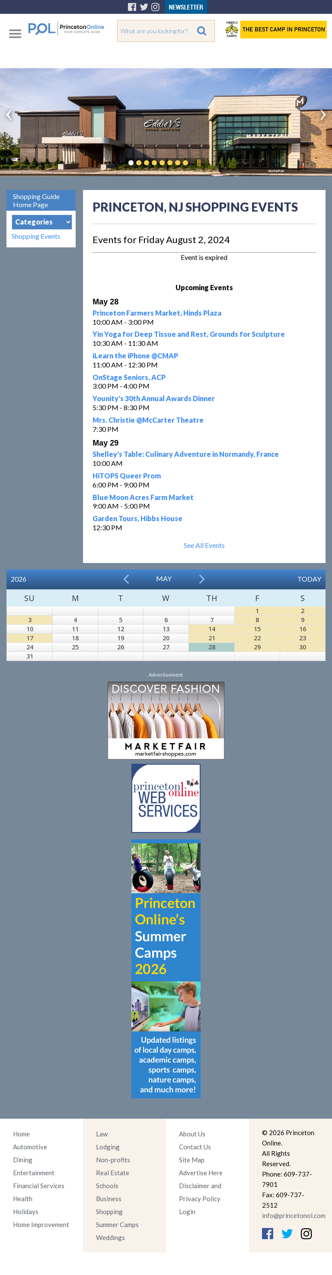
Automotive (30, 1147)
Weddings (110, 1237)
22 (257, 638)
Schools (107, 1186)
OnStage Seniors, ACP (129, 377)
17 (29, 638)
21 (211, 638)
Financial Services (38, 1186)
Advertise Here (201, 1173)
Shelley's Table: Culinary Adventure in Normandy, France (186, 454)
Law (102, 1134)
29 (257, 647)
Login (187, 1211)
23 (302, 638)
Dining (22, 1160)
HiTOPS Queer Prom (127, 475)
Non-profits (113, 1160)
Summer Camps (117, 1224)
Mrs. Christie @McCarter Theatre (148, 420)
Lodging (108, 1147)
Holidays (25, 1211)
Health (22, 1198)
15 (257, 629)
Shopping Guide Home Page (36, 200)
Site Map (191, 1160)
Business (108, 1198)
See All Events (204, 545)
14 (211, 629)
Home (21, 1134)
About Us (192, 1134)
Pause (198, 163)
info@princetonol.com (294, 1215)
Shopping (109, 1211)
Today (309, 579)
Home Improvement (41, 1224)
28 (211, 647)
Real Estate (112, 1173)
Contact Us (195, 1147)
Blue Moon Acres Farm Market (143, 497)
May (164, 578)
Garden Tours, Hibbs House (137, 518)
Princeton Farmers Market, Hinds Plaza (157, 313)
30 (302, 647)
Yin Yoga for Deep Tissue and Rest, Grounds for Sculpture (189, 334)
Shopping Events (36, 236)
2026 (18, 579)
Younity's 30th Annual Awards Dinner (154, 398)
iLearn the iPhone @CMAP (135, 355)
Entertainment (33, 1173)
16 (302, 629)
